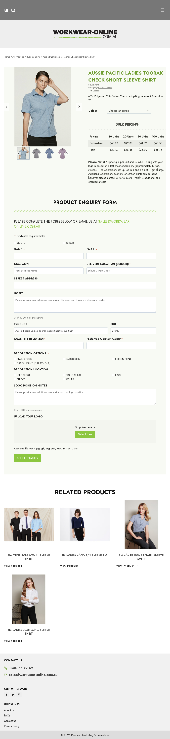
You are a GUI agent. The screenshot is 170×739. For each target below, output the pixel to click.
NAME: (19, 249)
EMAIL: (91, 249)
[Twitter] (12, 694)
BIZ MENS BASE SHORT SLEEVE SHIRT (29, 556)
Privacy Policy (11, 725)
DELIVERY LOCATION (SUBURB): (108, 264)
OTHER (70, 379)
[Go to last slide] (6, 107)
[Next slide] (79, 107)
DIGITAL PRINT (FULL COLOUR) (33, 363)
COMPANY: (21, 264)
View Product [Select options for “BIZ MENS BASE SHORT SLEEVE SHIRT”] (14, 565)
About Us (9, 709)
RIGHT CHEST (73, 375)
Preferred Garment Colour (104, 339)
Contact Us (10, 720)
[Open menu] (162, 10)
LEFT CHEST (23, 375)
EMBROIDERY (73, 359)
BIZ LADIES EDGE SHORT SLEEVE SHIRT (141, 556)
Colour (92, 111)
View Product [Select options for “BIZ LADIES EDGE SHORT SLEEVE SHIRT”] (127, 565)
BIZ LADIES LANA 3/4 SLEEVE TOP (85, 554)
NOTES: (19, 293)
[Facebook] (6, 694)
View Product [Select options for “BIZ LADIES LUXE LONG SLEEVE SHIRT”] (14, 640)
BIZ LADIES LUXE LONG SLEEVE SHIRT (28, 631)
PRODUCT (20, 324)
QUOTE (21, 243)
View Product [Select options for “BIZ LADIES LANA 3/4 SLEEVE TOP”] (71, 565)
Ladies (96, 90)
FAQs (7, 715)
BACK (118, 375)
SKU (113, 324)
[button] (23, 153)
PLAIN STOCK (24, 359)
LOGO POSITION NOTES (30, 385)
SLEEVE (21, 379)
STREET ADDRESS (26, 278)
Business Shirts (105, 87)
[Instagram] (19, 694)
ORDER (70, 243)
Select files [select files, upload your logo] (85, 434)
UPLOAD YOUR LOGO (28, 416)
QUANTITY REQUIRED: (29, 339)
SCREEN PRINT (123, 359)
